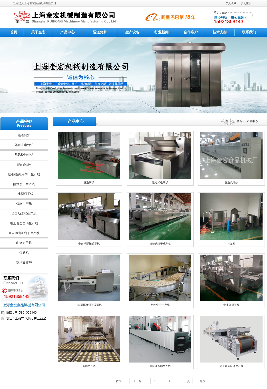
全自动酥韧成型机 (89, 243)
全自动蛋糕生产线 (24, 213)
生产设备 (132, 32)
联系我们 (249, 32)
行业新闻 (161, 32)
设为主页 (246, 3)
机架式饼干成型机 (160, 243)
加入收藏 (231, 3)
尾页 (202, 381)
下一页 (186, 381)
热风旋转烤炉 (24, 154)
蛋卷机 (24, 252)
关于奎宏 (38, 32)
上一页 (137, 381)
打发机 (231, 243)
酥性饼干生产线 (24, 184)
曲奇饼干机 (24, 243)
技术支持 (220, 32)
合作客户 (191, 32)
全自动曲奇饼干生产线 (24, 233)
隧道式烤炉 (24, 164)
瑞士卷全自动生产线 (24, 223)
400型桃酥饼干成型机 (89, 304)
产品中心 (67, 32)
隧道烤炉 (100, 32)
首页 (13, 32)
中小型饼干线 (24, 194)
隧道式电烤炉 (24, 145)
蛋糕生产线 (24, 203)
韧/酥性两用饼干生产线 (24, 174)
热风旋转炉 (24, 262)
